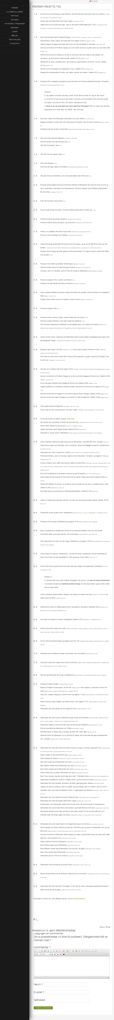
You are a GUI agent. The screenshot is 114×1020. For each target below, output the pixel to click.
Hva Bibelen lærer (14, 12)
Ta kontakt (15, 43)
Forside (14, 8)
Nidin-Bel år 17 (93, 557)
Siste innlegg (14, 39)
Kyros (86, 118)
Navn (38, 984)
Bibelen (14, 35)
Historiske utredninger (14, 23)
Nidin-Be (50, 379)
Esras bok (97, 473)
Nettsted (39, 999)
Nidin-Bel (62, 360)
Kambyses (61, 85)
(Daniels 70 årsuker (82, 512)
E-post (39, 992)
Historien (15, 20)
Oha (69, 142)
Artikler (14, 16)
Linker (14, 31)
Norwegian (94, 1)
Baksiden (14, 27)
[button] (36, 951)
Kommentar (42, 947)
